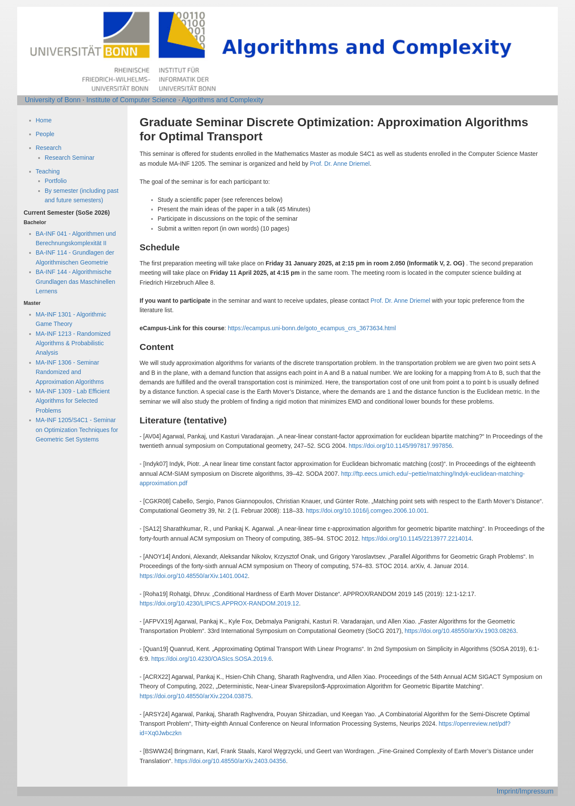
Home (44, 120)
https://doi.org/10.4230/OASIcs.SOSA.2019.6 (211, 658)
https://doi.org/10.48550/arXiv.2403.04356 (230, 760)
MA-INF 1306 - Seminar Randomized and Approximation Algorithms (70, 372)
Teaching (48, 171)
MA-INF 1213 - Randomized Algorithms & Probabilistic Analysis (73, 343)
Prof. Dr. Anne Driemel (340, 163)
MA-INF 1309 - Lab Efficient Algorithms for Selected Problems (73, 401)
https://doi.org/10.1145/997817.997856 (400, 445)
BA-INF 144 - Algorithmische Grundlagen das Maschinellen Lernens (75, 281)
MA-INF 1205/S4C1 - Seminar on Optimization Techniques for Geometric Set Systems (77, 430)
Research (48, 147)
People (45, 134)
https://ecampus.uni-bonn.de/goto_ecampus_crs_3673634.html (312, 328)
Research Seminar (69, 157)
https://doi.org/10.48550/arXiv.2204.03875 (195, 696)
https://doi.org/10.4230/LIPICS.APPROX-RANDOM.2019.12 (219, 603)
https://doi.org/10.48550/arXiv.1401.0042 (194, 575)
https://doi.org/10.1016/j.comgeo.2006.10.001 (366, 510)
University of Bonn (53, 99)
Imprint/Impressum (525, 791)
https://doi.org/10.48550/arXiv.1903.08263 (460, 630)
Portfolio (56, 180)
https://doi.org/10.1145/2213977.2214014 (417, 538)
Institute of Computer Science (131, 99)
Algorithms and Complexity (222, 99)
